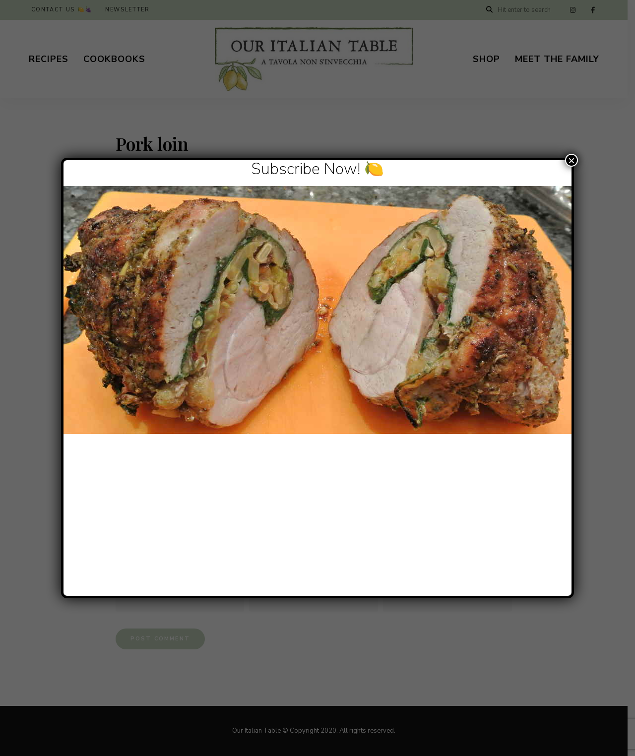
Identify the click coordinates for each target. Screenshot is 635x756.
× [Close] (571, 160)
